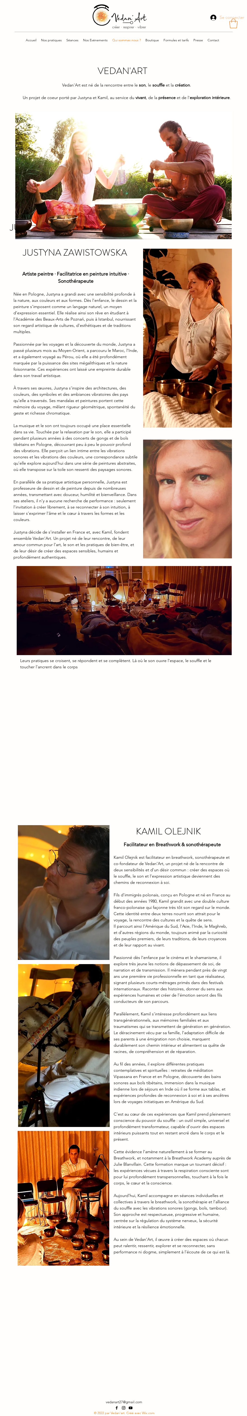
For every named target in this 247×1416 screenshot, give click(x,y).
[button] (233, 23)
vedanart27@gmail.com (124, 1402)
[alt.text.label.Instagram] (123, 1408)
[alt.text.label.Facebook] (116, 1408)
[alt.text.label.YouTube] (130, 1408)
